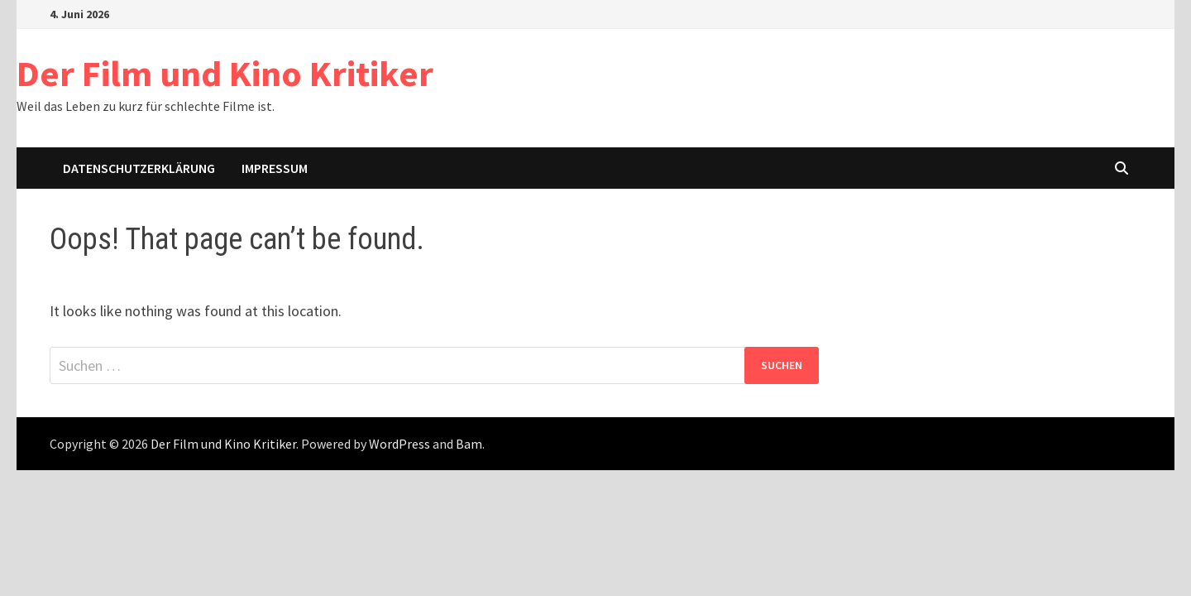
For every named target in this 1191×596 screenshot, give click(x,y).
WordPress (399, 443)
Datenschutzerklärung (139, 168)
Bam (469, 443)
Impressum (275, 168)
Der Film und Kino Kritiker (225, 73)
